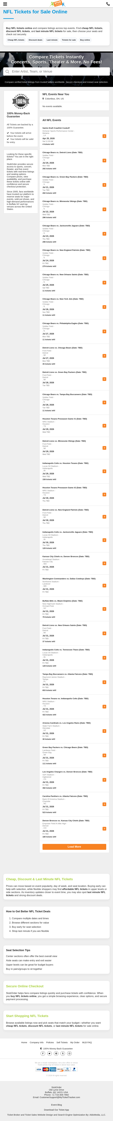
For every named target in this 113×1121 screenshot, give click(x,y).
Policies (50, 1042)
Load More (74, 846)
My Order (75, 1042)
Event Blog (56, 1104)
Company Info (37, 1042)
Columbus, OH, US (53, 98)
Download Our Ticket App (56, 1109)
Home (24, 1042)
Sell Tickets (62, 1042)
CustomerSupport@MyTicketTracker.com (60, 1097)
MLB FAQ (87, 1042)
